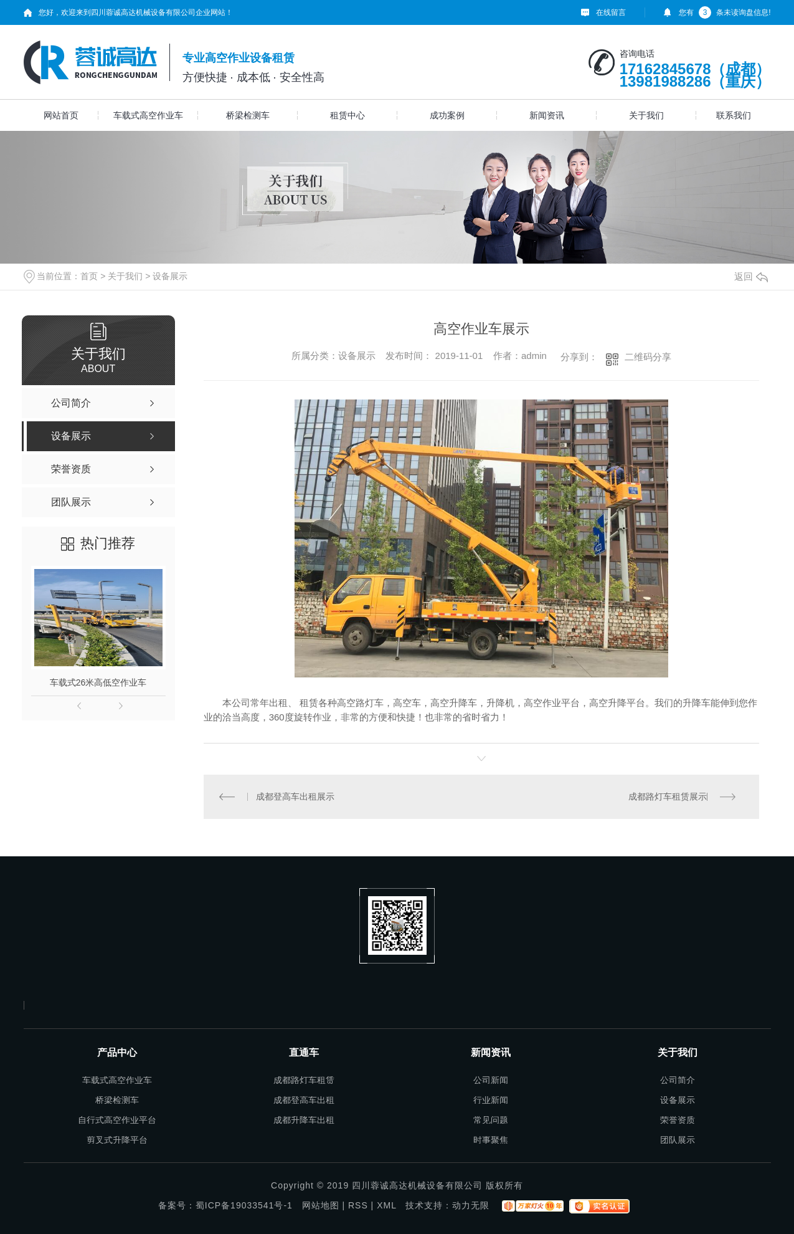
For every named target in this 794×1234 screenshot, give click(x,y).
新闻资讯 (546, 115)
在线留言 (611, 12)
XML (386, 1205)
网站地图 (320, 1205)
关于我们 (646, 115)
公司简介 (677, 1080)
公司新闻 (490, 1080)
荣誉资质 (677, 1120)
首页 (89, 276)
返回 (751, 276)
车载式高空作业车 (148, 115)
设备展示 (170, 276)
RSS (358, 1205)
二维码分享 (648, 357)
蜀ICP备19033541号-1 (244, 1205)
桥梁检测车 (248, 115)
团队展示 (677, 1140)
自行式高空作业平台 (117, 1120)
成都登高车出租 (303, 1100)
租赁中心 (347, 115)
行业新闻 (490, 1100)
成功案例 (447, 115)
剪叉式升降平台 (117, 1140)
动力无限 (470, 1205)
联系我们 (733, 115)
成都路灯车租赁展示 (667, 796)
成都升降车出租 (303, 1120)
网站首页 (61, 115)
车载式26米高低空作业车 (98, 682)
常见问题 (490, 1120)
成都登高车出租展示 (295, 796)
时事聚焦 (490, 1140)
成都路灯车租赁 (303, 1080)
